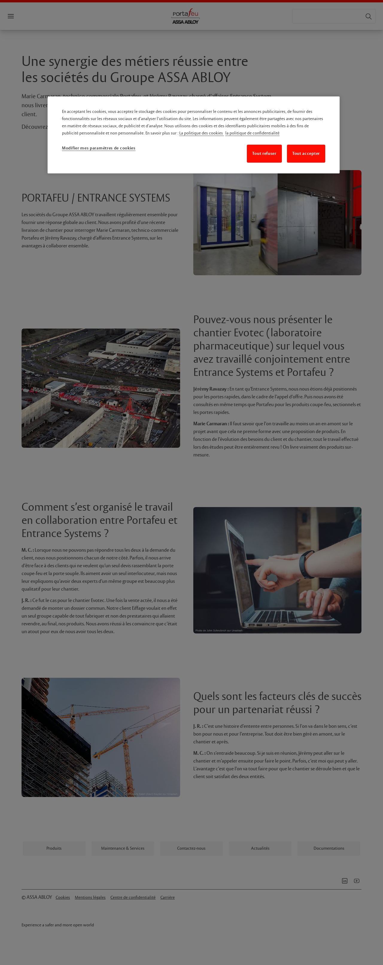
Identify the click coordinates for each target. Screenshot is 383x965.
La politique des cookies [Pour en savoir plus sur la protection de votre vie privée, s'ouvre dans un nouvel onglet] (201, 133)
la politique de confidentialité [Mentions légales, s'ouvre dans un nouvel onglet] (252, 133)
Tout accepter (306, 153)
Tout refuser (264, 153)
